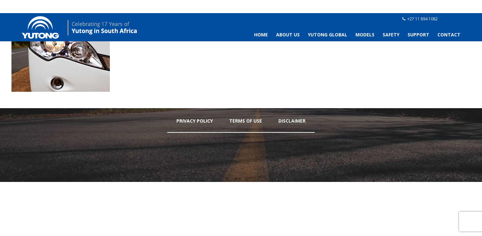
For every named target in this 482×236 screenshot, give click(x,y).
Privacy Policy (194, 121)
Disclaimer (292, 121)
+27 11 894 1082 (422, 19)
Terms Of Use (245, 121)
